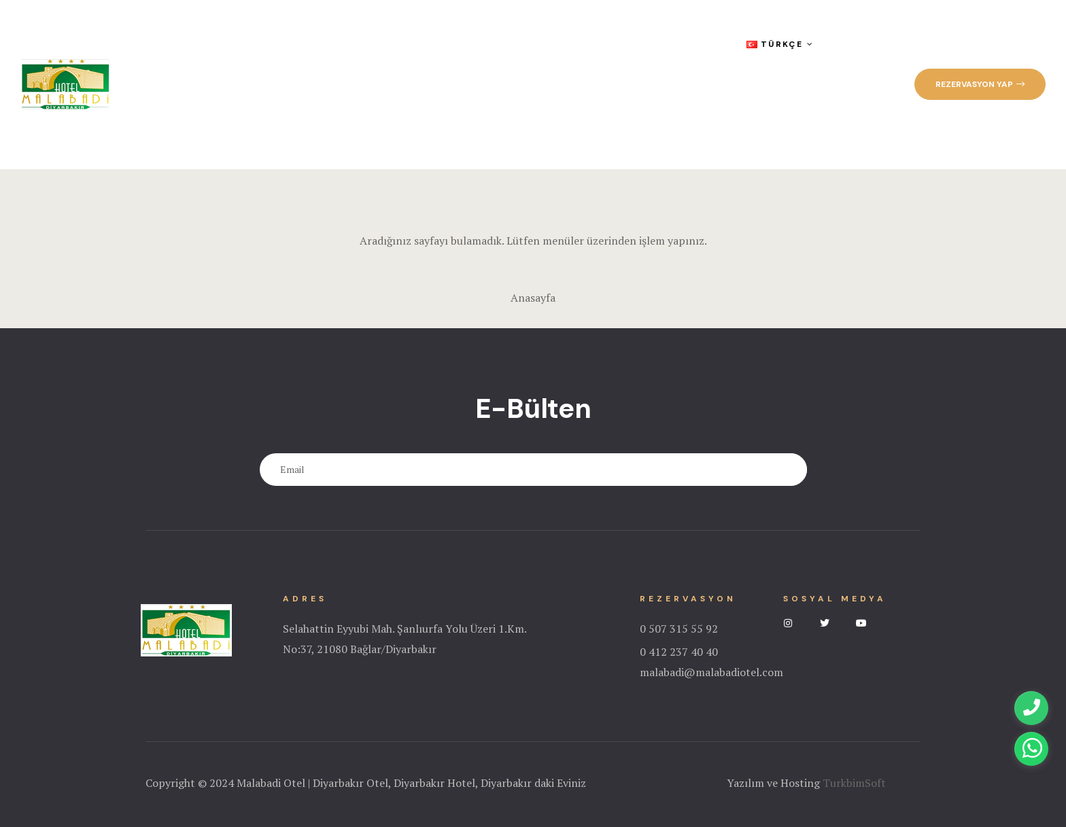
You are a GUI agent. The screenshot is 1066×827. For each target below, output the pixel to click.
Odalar (320, 44)
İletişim (165, 127)
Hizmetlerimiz (404, 44)
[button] (980, 84)
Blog (683, 44)
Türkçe (779, 44)
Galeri (480, 44)
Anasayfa (170, 44)
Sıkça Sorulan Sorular (583, 44)
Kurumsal (246, 44)
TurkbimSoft (854, 782)
